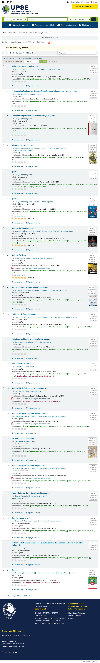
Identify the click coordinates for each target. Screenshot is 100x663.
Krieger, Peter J (66, 573)
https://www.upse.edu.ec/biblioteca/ (16, 635)
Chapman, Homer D (24, 342)
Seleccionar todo (25, 58)
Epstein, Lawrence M (47, 573)
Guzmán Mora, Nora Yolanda (28, 391)
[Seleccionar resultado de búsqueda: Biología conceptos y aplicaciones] (3, 66)
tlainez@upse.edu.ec (13, 646)
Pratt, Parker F (43, 342)
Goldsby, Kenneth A (43, 202)
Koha (96, 662)
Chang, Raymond (23, 119)
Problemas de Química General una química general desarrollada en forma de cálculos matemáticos (47, 544)
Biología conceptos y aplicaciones (25, 66)
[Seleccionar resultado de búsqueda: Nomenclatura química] (3, 363)
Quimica (14, 199)
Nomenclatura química (21, 364)
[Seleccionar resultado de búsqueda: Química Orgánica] (3, 255)
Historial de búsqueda (80, 2)
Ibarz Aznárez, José (24, 548)
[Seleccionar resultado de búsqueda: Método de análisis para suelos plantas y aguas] (3, 339)
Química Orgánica (18, 255)
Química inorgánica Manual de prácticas (28, 413)
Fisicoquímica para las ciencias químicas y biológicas (33, 116)
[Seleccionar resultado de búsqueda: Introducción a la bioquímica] (3, 438)
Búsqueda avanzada (21, 25)
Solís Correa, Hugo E (24, 367)
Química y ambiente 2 (20, 518)
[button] (7, 2)
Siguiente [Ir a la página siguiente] (20, 53)
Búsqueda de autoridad (44, 25)
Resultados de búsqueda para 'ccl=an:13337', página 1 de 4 (28, 33)
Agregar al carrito (33, 86)
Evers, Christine (38, 69)
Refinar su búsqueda (50, 38)
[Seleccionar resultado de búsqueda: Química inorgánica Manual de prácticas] (3, 413)
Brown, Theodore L (24, 231)
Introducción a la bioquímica (23, 439)
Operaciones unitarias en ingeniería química (29, 287)
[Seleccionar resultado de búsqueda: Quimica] (3, 198)
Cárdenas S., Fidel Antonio (27, 521)
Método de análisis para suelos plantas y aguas (30, 339)
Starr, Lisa (54, 69)
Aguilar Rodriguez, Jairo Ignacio (52, 416)
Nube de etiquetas (68, 25)
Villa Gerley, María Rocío (26, 416)
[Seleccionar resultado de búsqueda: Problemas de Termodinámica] (3, 314)
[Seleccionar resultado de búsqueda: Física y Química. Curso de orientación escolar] (3, 493)
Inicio (4, 33)
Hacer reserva (18, 86)
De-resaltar (9, 58)
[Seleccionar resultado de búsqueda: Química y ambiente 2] (3, 518)
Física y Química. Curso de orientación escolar (30, 493)
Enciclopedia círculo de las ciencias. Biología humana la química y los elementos (44, 91)
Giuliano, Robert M (42, 258)
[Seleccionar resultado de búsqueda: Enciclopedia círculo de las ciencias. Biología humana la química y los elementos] (3, 91)
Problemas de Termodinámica (23, 314)
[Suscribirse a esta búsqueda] (48, 43)
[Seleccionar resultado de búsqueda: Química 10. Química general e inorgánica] (3, 388)
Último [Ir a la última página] (29, 53)
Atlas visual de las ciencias (22, 145)
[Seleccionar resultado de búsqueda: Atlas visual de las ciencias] (3, 145)
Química (14, 172)
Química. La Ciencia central (22, 228)
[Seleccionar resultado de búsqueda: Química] (3, 171)
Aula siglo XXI (21, 498)
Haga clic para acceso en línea (39, 268)
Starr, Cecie (21, 69)
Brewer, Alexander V (46, 317)
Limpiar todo (37, 58)
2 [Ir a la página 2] (7, 53)
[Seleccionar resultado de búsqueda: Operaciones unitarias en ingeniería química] (3, 287)
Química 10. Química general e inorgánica (28, 388)
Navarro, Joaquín (57, 148)
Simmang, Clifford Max (68, 317)
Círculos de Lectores (29, 94)
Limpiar (94, 2)
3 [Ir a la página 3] (10, 53)
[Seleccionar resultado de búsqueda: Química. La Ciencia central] (3, 228)
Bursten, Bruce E (44, 231)
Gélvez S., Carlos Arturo (51, 521)
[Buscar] (93, 19)
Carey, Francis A (23, 258)
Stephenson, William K (25, 441)
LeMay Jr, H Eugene (63, 231)
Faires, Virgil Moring (24, 317)
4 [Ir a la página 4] (13, 53)
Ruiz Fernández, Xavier (22, 150)
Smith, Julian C (59, 290)
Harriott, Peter (41, 290)
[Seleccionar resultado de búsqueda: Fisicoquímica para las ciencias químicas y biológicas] (3, 115)
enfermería (21, 133)
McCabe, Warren (23, 290)
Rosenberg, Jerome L (25, 573)
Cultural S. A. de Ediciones (31, 148)
